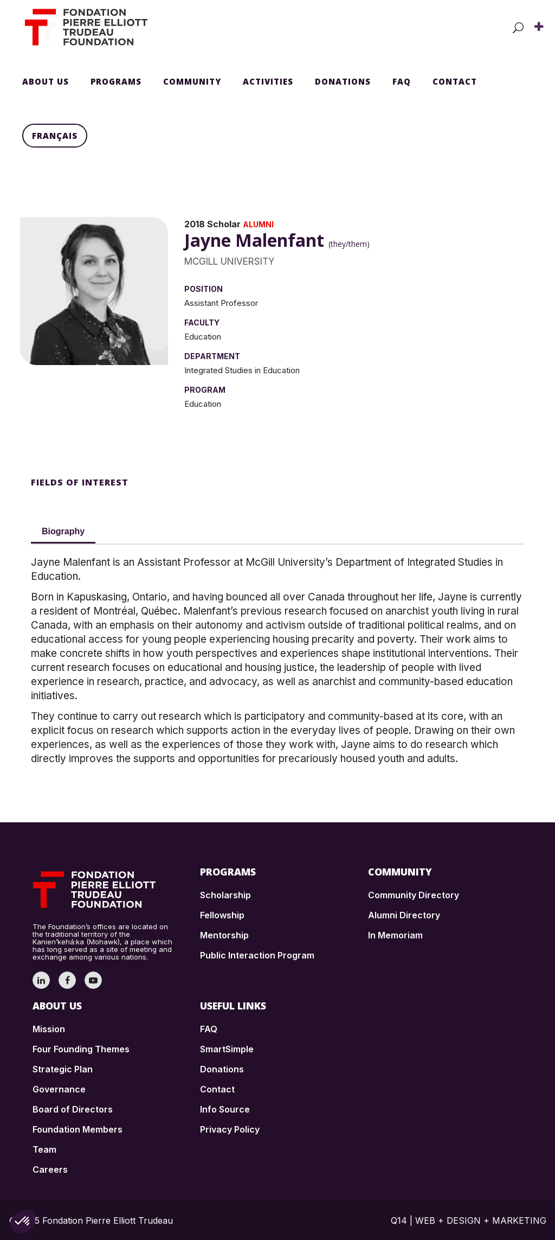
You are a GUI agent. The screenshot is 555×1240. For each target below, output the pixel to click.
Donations (222, 1069)
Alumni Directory (404, 915)
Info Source (225, 1109)
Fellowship (222, 915)
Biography (63, 531)
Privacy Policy (230, 1129)
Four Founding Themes (81, 1049)
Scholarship (225, 895)
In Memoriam (395, 935)
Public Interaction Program (257, 955)
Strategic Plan (63, 1069)
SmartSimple (227, 1049)
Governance (59, 1089)
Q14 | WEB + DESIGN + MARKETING (468, 1220)
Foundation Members (77, 1129)
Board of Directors (73, 1109)
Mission (49, 1029)
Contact (217, 1089)
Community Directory (413, 895)
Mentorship (224, 935)
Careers (50, 1169)
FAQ (208, 1029)
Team (44, 1149)
